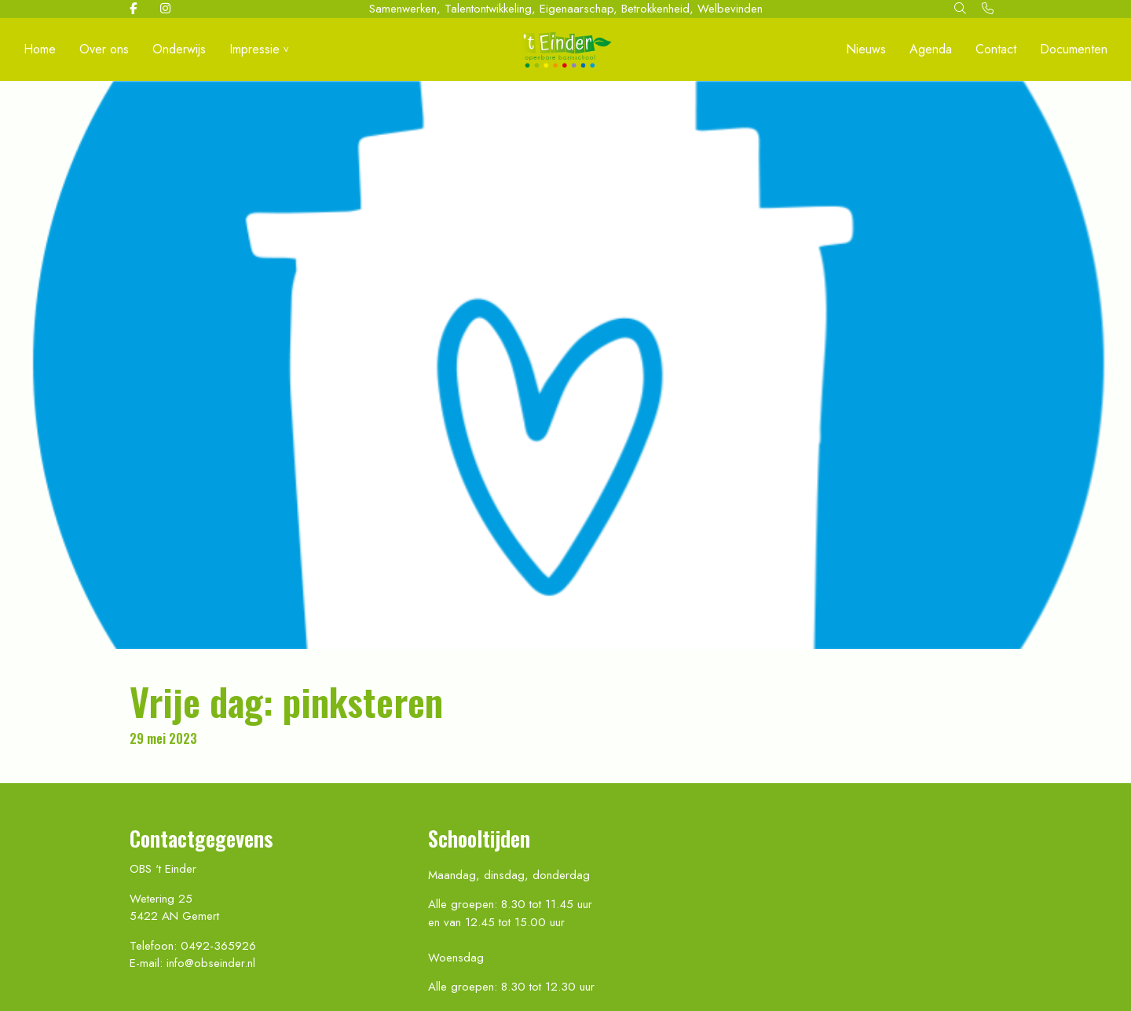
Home (40, 49)
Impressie (254, 49)
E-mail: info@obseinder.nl (192, 963)
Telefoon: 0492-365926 (193, 945)
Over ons (104, 49)
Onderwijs (179, 49)
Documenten (1073, 49)
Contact (995, 49)
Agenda (931, 49)
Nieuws (866, 49)
